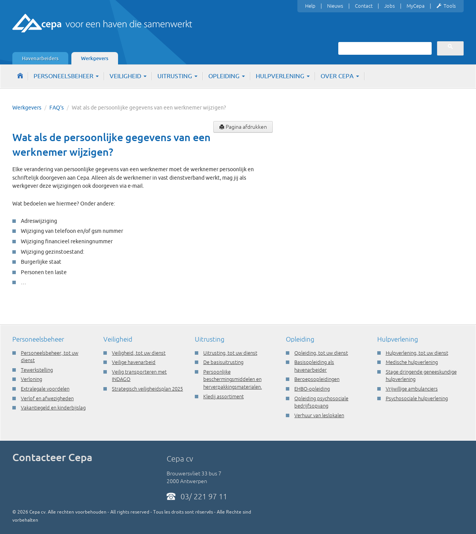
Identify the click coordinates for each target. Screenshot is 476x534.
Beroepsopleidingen (316, 379)
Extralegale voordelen (45, 388)
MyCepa (416, 5)
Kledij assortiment (223, 396)
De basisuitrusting (223, 362)
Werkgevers (94, 58)
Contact (364, 5)
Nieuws (335, 5)
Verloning (31, 379)
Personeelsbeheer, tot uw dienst (49, 356)
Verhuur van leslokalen (319, 415)
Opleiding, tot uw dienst (321, 352)
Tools (446, 6)
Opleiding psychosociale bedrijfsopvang (321, 402)
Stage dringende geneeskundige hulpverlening (421, 375)
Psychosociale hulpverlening (417, 398)
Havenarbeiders (40, 58)
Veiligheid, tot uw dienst (138, 352)
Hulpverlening (283, 75)
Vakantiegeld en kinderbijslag (53, 407)
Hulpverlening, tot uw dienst (417, 352)
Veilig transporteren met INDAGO (139, 375)
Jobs (389, 5)
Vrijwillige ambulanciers (412, 388)
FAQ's (56, 107)
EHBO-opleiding (312, 388)
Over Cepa (340, 75)
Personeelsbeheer (66, 75)
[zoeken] (384, 48)
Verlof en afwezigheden (47, 398)
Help (310, 5)
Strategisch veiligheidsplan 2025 (147, 388)
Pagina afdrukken (243, 127)
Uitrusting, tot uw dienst (230, 352)
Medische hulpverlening (412, 362)
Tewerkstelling (37, 369)
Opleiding (226, 75)
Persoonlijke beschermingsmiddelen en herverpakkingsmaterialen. (232, 379)
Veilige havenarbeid (133, 362)
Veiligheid (128, 75)
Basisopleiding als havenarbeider (314, 365)
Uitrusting (177, 75)
